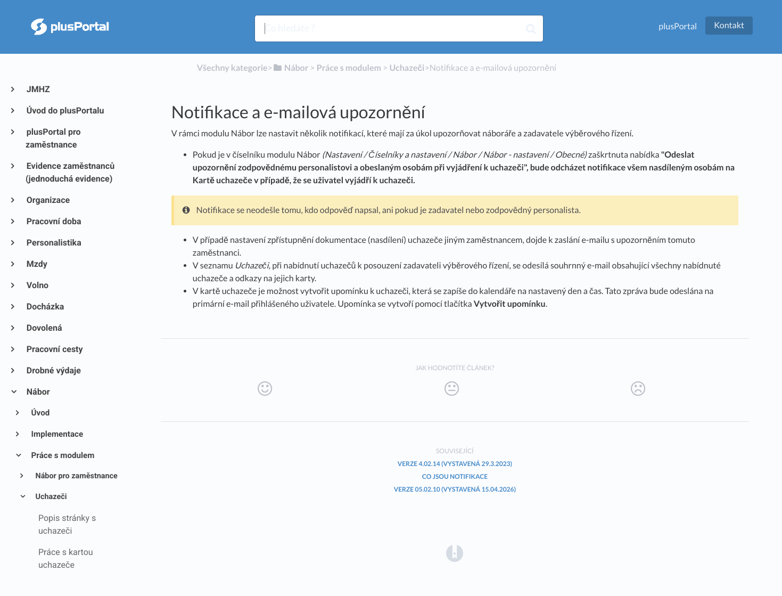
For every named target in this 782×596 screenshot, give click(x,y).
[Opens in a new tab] (454, 553)
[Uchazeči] (406, 68)
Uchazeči (50, 496)
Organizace (48, 200)
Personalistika (53, 243)
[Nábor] (290, 68)
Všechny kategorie (232, 68)
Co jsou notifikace (455, 476)
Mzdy (36, 264)
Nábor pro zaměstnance (76, 475)
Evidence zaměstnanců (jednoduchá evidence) (70, 172)
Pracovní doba (53, 221)
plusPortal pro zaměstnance (53, 138)
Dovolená (44, 328)
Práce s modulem (62, 455)
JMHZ (38, 89)
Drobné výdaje (53, 370)
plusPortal (677, 26)
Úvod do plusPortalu (65, 110)
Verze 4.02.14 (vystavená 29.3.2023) (455, 464)
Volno (37, 285)
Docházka (45, 306)
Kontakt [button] (729, 25)
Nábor (38, 392)
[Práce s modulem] (349, 68)
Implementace (57, 434)
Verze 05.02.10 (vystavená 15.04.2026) (455, 489)
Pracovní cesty (54, 349)
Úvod (40, 413)
